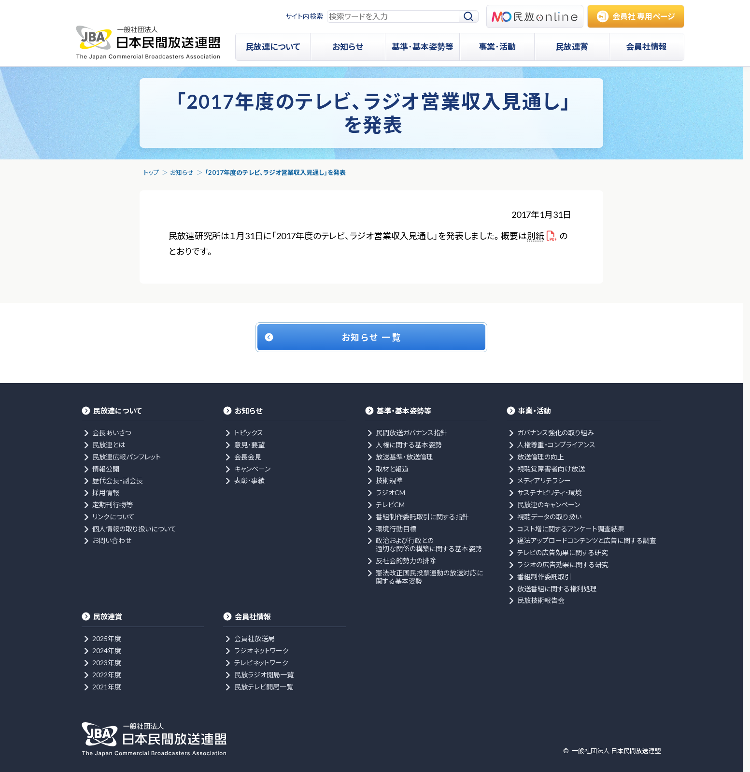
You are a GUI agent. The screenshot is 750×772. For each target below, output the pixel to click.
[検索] (469, 16)
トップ (151, 172)
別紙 (535, 235)
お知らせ (182, 172)
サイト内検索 (304, 16)
